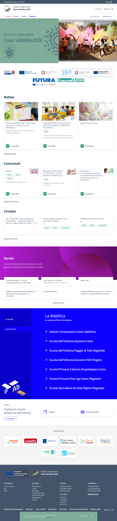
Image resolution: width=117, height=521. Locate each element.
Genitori (17, 175)
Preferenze (84, 515)
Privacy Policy (52, 509)
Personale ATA (65, 228)
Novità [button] (23, 16)
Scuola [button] (8, 16)
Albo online (63, 504)
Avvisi (46, 131)
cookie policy (49, 517)
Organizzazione (36, 497)
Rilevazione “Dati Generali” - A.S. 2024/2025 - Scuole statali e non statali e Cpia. (53, 173)
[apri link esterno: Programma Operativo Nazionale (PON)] (86, 72)
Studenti (9, 178)
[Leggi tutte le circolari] (11, 239)
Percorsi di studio (65, 490)
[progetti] (58, 412)
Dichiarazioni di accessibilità (78, 509)
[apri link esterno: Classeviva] (30, 441)
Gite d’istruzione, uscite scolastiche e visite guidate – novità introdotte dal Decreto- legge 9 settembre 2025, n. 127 (21, 221)
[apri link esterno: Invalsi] (49, 441)
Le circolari (63, 502)
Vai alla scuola (10, 47)
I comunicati (63, 499)
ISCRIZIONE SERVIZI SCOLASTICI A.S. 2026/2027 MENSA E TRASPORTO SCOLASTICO (57, 125)
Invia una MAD (40, 509)
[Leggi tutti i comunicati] (11, 201)
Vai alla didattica (10, 419)
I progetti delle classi (94, 490)
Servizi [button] (16, 16)
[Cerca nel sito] (98, 9)
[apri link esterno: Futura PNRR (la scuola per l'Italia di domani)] (58, 82)
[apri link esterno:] (12, 441)
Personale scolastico (66, 488)
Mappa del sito (107, 16)
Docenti (9, 175)
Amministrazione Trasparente (13, 509)
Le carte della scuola (38, 495)
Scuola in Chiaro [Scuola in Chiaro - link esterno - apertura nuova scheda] (9, 486)
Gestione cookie (95, 509)
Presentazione (36, 486)
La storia (34, 499)
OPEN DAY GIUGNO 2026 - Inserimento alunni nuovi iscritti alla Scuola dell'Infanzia (21, 125)
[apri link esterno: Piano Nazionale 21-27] (30, 72)
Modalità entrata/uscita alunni (92, 218)
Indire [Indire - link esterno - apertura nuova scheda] (5, 490)
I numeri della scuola (38, 493)
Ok (92, 515)
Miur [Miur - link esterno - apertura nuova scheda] (5, 488)
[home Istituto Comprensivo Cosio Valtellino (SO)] (17, 9)
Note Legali (63, 509)
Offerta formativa (93, 486)
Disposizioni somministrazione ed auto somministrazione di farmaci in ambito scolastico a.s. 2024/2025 (91, 175)
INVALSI (9, 170)
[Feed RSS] (112, 9)
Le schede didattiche (94, 488)
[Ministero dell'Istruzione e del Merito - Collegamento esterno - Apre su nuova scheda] (14, 2)
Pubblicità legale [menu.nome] (95, 16)
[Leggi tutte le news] (10, 154)
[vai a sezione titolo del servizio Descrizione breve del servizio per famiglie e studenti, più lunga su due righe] (21, 281)
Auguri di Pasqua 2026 (89, 123)
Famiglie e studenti (66, 486)
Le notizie (63, 497)
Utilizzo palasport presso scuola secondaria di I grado (55, 219)
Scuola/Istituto (10, 329)
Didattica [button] (32, 16)
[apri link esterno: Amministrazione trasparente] (68, 453)
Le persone (35, 490)
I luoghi (34, 488)
